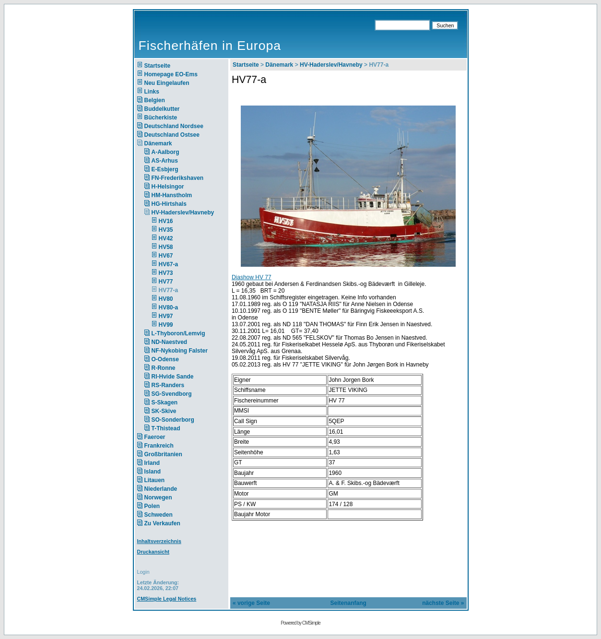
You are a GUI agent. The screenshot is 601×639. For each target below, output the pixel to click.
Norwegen (158, 497)
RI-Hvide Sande (173, 376)
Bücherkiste (160, 117)
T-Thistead (166, 428)
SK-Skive (164, 411)
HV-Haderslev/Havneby (183, 212)
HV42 (166, 238)
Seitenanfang (348, 603)
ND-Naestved (170, 342)
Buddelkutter (162, 109)
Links (151, 91)
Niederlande (167, 488)
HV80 (166, 299)
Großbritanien (163, 454)
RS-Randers (168, 385)
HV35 (166, 229)
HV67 (166, 255)
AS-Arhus (165, 160)
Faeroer (154, 437)
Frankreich (159, 445)
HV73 (166, 273)
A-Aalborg (165, 152)
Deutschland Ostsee (172, 134)
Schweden (158, 514)
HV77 (166, 281)
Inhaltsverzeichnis (159, 541)
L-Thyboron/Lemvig (178, 333)
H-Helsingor (168, 186)
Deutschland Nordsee (173, 126)
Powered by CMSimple (300, 623)
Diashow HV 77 (251, 277)
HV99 (166, 324)
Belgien (154, 100)
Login (143, 572)
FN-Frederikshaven (178, 178)
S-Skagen (165, 402)
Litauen (154, 480)
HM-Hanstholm (172, 195)
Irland (152, 463)
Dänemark (158, 143)
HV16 (166, 221)
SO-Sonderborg (173, 419)
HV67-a (168, 264)
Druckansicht (153, 552)
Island (152, 471)
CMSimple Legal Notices (167, 599)
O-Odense (165, 359)
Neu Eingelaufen (166, 83)
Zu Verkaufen (162, 523)
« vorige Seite (251, 603)
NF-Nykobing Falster (180, 350)
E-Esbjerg (165, 169)
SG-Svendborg (172, 393)
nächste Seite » (443, 603)
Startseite (157, 65)
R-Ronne (164, 368)
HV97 (166, 316)
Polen (152, 506)
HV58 (166, 247)
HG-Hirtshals (169, 204)
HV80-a (168, 307)
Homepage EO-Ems (171, 74)
